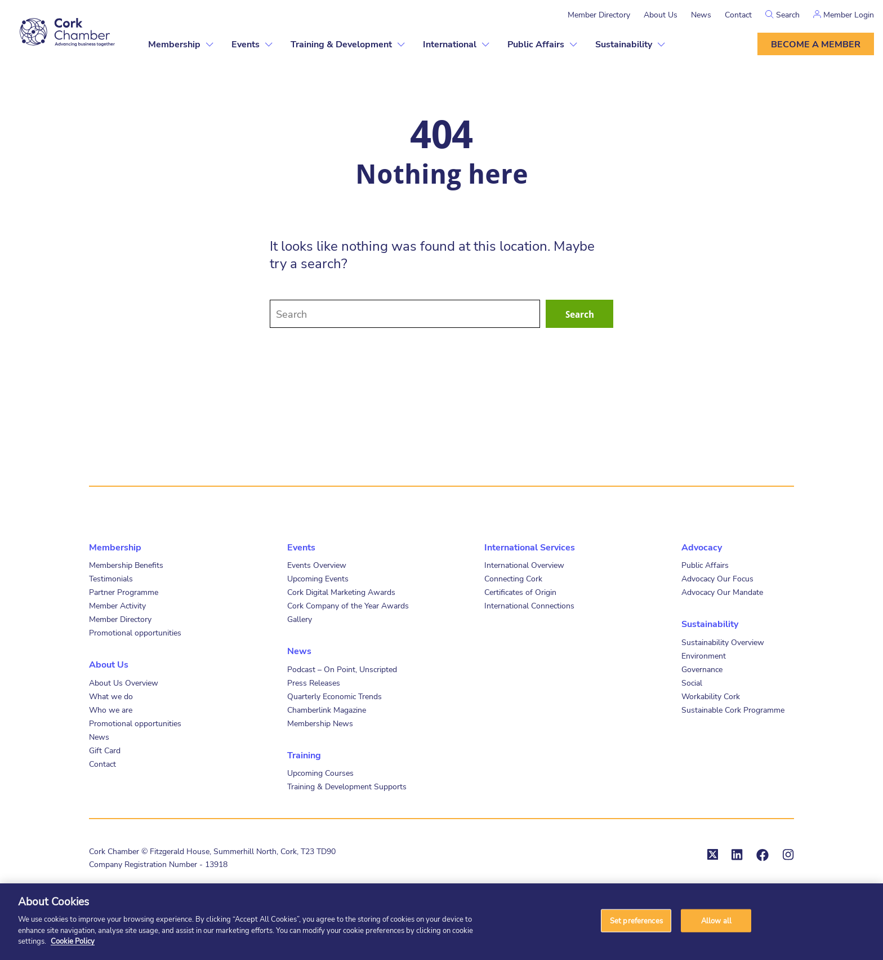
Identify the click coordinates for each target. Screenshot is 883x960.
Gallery (299, 619)
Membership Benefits (126, 565)
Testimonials (111, 578)
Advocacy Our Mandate (722, 592)
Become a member (815, 44)
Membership (174, 44)
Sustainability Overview (722, 642)
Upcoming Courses (320, 772)
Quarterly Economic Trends (334, 696)
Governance (702, 669)
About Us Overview (123, 682)
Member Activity (117, 605)
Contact (738, 14)
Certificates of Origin (520, 592)
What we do (111, 696)
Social (691, 682)
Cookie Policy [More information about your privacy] (73, 941)
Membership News (320, 723)
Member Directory (599, 14)
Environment (703, 655)
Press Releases (313, 682)
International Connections (529, 605)
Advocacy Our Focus (717, 578)
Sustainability (623, 44)
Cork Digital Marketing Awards (341, 592)
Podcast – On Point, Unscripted (342, 669)
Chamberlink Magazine (326, 709)
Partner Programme (123, 592)
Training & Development (341, 44)
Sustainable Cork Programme (732, 709)
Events (245, 44)
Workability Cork (710, 696)
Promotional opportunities (135, 632)
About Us (660, 14)
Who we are (110, 709)
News (701, 14)
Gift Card (105, 750)
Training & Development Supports (347, 786)
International (449, 44)
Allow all (716, 920)
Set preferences (636, 920)
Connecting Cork (513, 578)
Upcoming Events (318, 578)
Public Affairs (535, 44)
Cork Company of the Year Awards (348, 605)
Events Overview (316, 565)
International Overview (524, 565)
